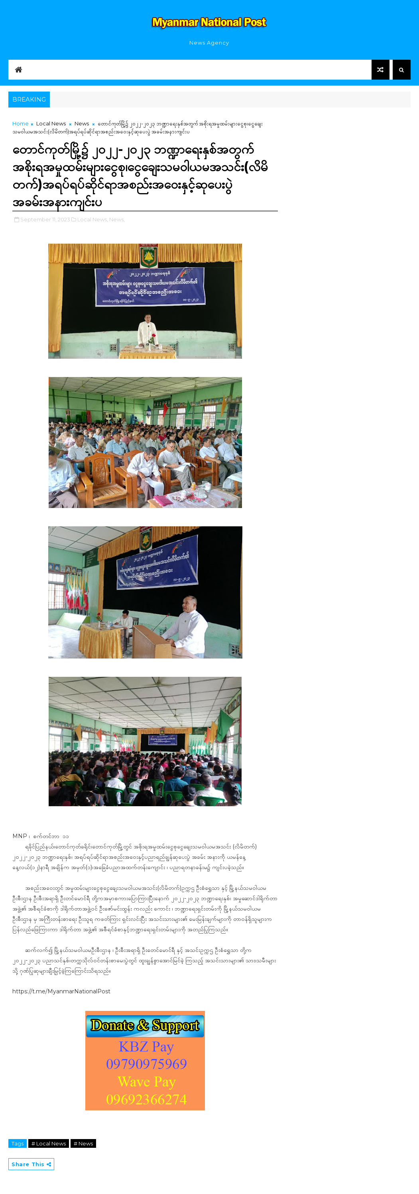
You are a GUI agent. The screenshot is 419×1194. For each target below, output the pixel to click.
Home (20, 123)
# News (83, 1143)
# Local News (48, 1143)
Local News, (92, 219)
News (82, 123)
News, (117, 219)
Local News (51, 123)
